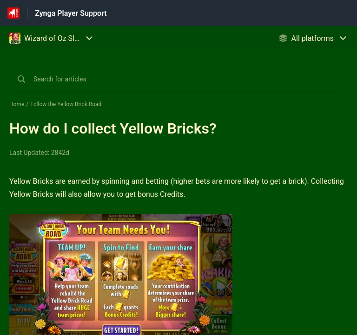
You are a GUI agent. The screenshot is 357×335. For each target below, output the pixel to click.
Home (16, 104)
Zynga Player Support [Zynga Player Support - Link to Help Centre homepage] (70, 13)
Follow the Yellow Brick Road (65, 104)
